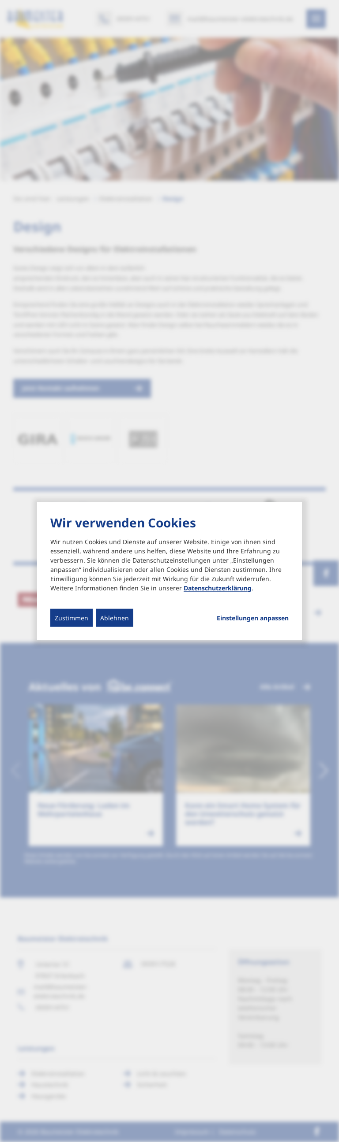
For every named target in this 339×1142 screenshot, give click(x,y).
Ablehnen (114, 617)
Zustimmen (71, 617)
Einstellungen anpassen (253, 617)
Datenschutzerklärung (218, 587)
